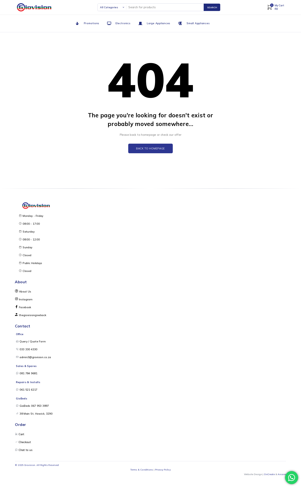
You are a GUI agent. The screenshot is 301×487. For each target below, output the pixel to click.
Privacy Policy (163, 469)
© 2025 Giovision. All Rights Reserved (37, 465)
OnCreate (269, 474)
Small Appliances (198, 23)
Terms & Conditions (141, 469)
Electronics (123, 23)
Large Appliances (158, 23)
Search (212, 7)
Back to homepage (150, 148)
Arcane (282, 474)
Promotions (91, 23)
